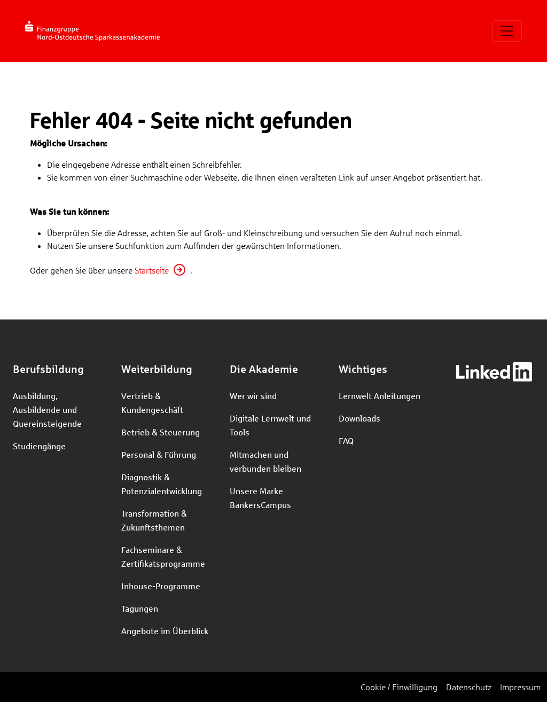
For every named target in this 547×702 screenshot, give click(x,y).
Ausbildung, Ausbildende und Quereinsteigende (47, 409)
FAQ (346, 440)
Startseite (152, 270)
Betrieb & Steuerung (160, 432)
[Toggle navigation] (507, 31)
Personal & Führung (158, 454)
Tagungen (139, 608)
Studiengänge (39, 446)
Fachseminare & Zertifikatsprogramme (163, 556)
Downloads (359, 418)
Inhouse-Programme (160, 586)
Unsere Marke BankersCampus (260, 498)
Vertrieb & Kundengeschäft (152, 403)
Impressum (520, 687)
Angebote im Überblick (164, 631)
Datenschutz (468, 687)
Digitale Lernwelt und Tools (270, 425)
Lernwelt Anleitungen (379, 396)
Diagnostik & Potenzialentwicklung (161, 484)
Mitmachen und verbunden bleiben (265, 461)
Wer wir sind (253, 396)
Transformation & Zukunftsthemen (154, 520)
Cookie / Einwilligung (399, 687)
